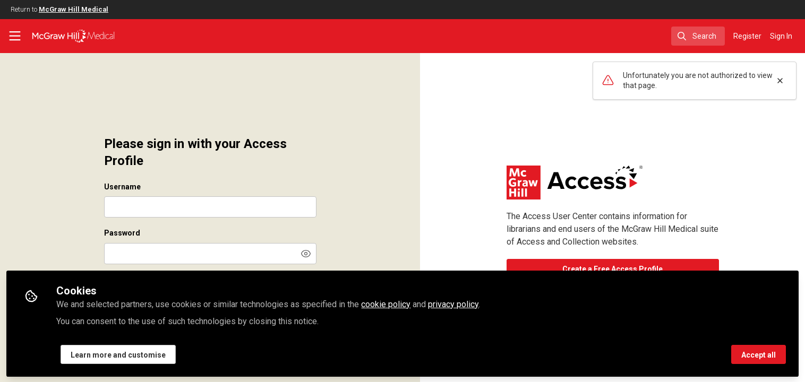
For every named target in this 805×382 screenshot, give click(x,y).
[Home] (73, 36)
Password (122, 233)
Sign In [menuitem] (781, 36)
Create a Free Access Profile (612, 269)
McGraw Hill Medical (73, 9)
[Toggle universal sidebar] (15, 36)
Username (122, 187)
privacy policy (453, 303)
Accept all (758, 354)
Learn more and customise (118, 354)
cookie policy (385, 303)
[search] (698, 36)
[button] (305, 253)
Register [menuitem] (747, 36)
